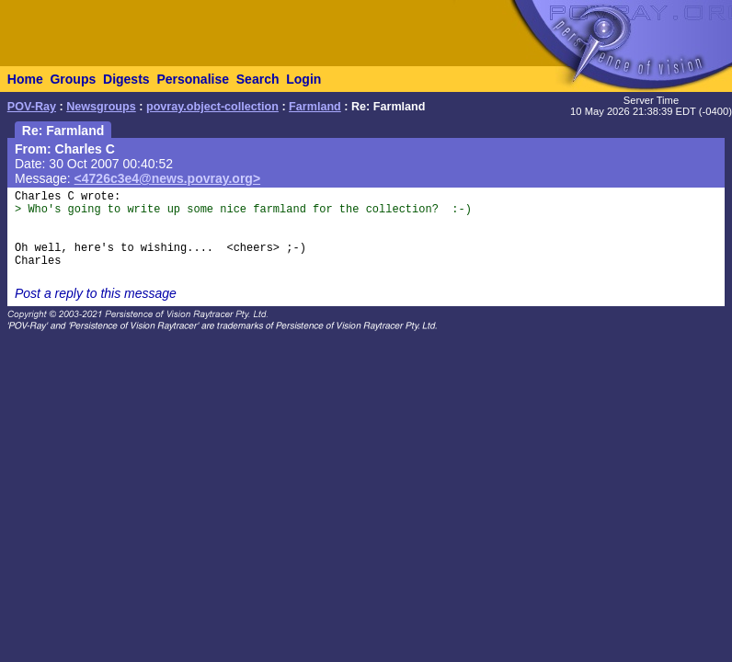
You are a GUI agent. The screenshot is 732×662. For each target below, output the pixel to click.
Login (303, 79)
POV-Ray (31, 106)
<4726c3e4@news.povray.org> (167, 178)
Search (258, 79)
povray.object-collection (212, 106)
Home (25, 79)
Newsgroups (101, 106)
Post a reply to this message (96, 293)
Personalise (192, 79)
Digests (126, 79)
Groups (73, 79)
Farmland (315, 106)
